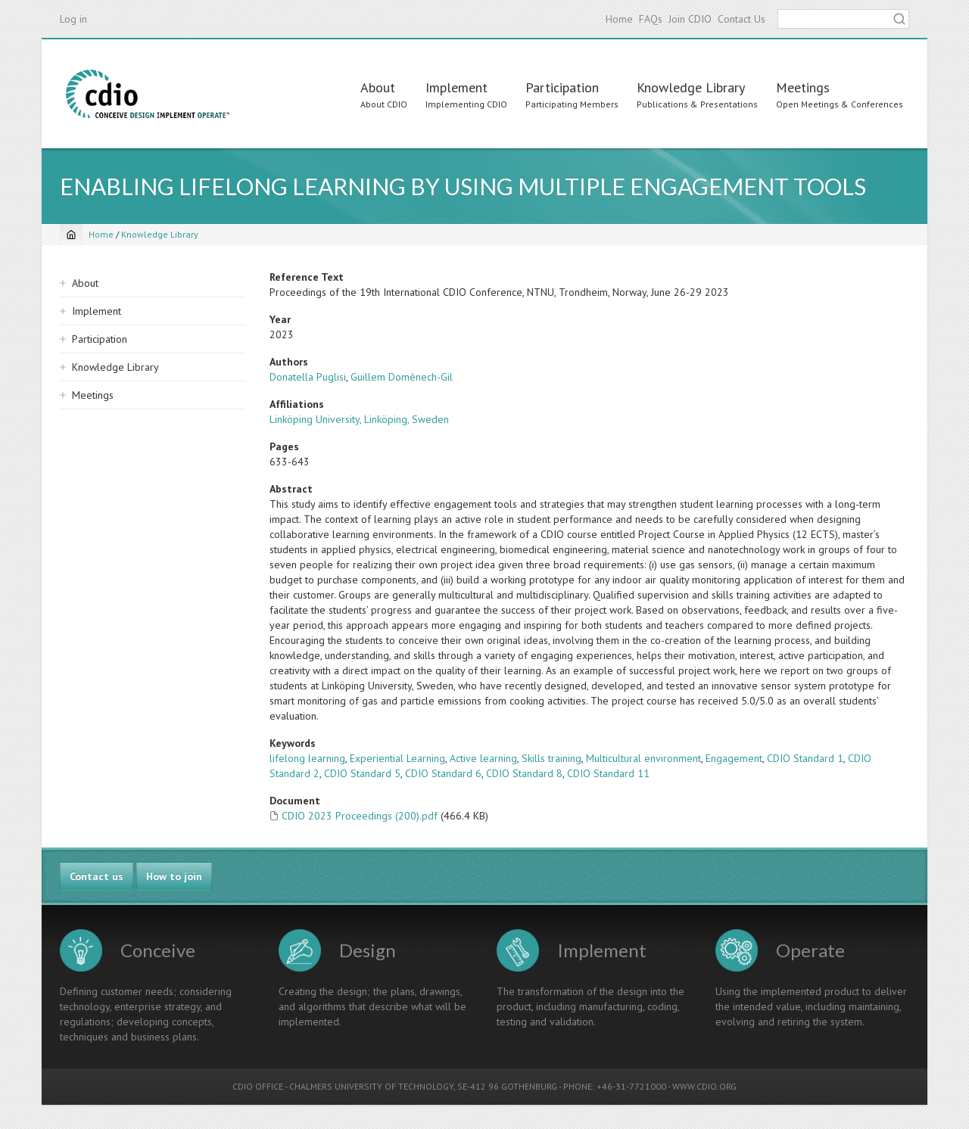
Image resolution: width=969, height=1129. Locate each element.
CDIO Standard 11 (608, 773)
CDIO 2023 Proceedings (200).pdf (360, 816)
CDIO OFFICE (257, 1086)
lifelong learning (307, 758)
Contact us (96, 876)
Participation (562, 87)
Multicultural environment (643, 758)
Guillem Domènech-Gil (402, 377)
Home (619, 19)
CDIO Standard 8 (524, 773)
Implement (456, 87)
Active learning (483, 758)
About (377, 87)
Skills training (551, 758)
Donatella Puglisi (308, 377)
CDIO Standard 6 (443, 773)
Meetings (803, 87)
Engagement (734, 758)
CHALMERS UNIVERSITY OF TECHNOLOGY (371, 1086)
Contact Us (741, 19)
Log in (73, 19)
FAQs (650, 19)
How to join (174, 876)
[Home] (71, 234)
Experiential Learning (397, 758)
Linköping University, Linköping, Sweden (359, 419)
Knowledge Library (691, 87)
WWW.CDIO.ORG (704, 1086)
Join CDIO (690, 19)
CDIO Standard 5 (362, 773)
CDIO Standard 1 (805, 758)
